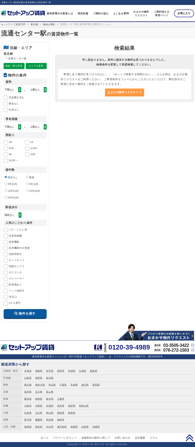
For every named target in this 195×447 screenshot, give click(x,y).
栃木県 (85, 384)
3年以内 (11, 183)
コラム (153, 437)
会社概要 (140, 437)
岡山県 (49, 413)
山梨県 (27, 378)
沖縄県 (96, 426)
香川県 (27, 419)
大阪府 (27, 405)
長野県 (38, 378)
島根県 (71, 413)
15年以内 (33, 190)
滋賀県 (71, 405)
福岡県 (27, 426)
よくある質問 (121, 13)
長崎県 (74, 426)
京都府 (49, 405)
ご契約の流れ (101, 13)
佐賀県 (85, 426)
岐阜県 (49, 399)
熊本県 (38, 426)
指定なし (11, 177)
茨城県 (74, 384)
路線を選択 (49, 24)
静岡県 (38, 399)
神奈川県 (40, 384)
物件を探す (27, 313)
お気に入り (184, 13)
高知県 (49, 419)
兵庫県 (38, 405)
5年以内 (32, 183)
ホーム (45, 437)
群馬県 (96, 384)
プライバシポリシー (65, 437)
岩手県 (49, 371)
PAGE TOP (189, 437)
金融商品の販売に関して (95, 437)
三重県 (60, 399)
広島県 (27, 413)
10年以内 (11, 190)
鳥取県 (60, 413)
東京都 (34, 24)
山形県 (82, 371)
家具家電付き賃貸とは (60, 13)
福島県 (93, 371)
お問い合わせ (122, 437)
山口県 (38, 413)
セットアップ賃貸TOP (13, 24)
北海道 (27, 371)
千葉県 (63, 384)
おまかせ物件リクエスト (124, 92)
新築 (30, 177)
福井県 (27, 392)
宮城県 (71, 371)
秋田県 (60, 371)
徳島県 (60, 419)
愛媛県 (38, 419)
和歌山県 (84, 405)
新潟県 (49, 378)
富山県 (49, 392)
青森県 (38, 371)
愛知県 (27, 399)
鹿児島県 (62, 426)
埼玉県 (52, 384)
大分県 (49, 426)
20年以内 (11, 197)
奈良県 (60, 405)
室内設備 (83, 13)
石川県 (38, 392)
